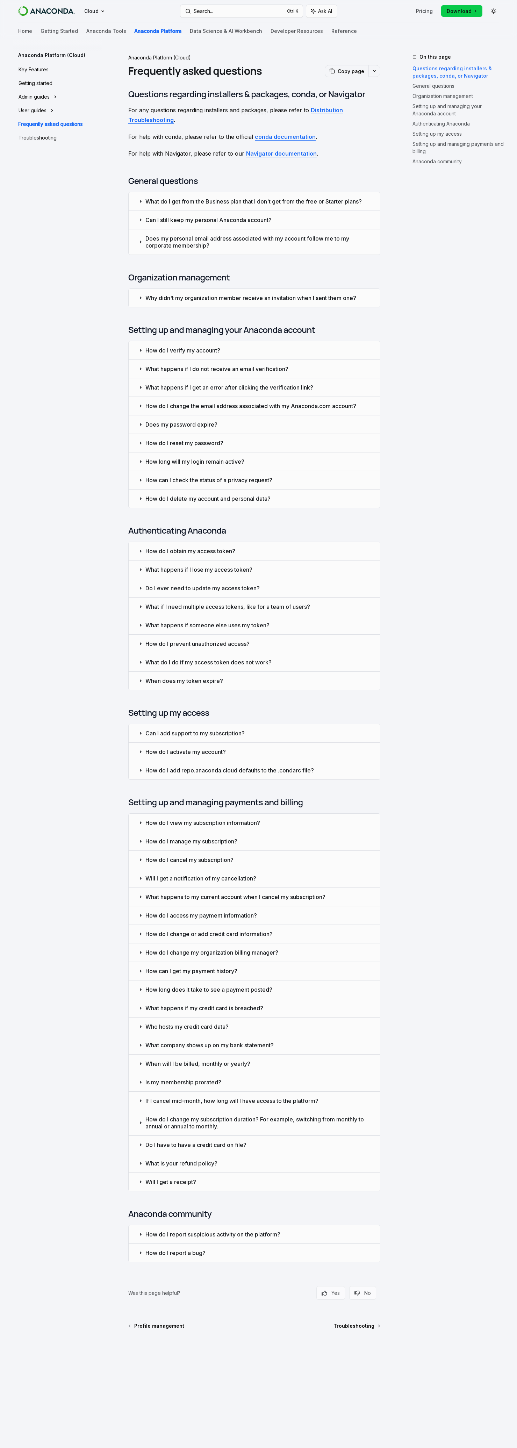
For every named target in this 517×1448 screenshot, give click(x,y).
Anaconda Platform (158, 34)
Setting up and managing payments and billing (458, 147)
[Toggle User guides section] (57, 110)
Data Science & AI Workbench (226, 34)
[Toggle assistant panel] (321, 11)
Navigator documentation (281, 153)
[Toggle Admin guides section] (57, 97)
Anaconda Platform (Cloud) (159, 57)
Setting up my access (437, 134)
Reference (344, 34)
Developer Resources (297, 34)
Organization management (442, 96)
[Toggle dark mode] (493, 11)
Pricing (424, 11)
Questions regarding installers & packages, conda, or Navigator (452, 72)
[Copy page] (346, 71)
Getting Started (59, 34)
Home (25, 34)
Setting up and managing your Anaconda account (447, 109)
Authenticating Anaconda (441, 124)
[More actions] (374, 71)
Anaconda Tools (106, 34)
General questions (433, 86)
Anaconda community (437, 161)
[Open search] (241, 11)
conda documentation (285, 136)
